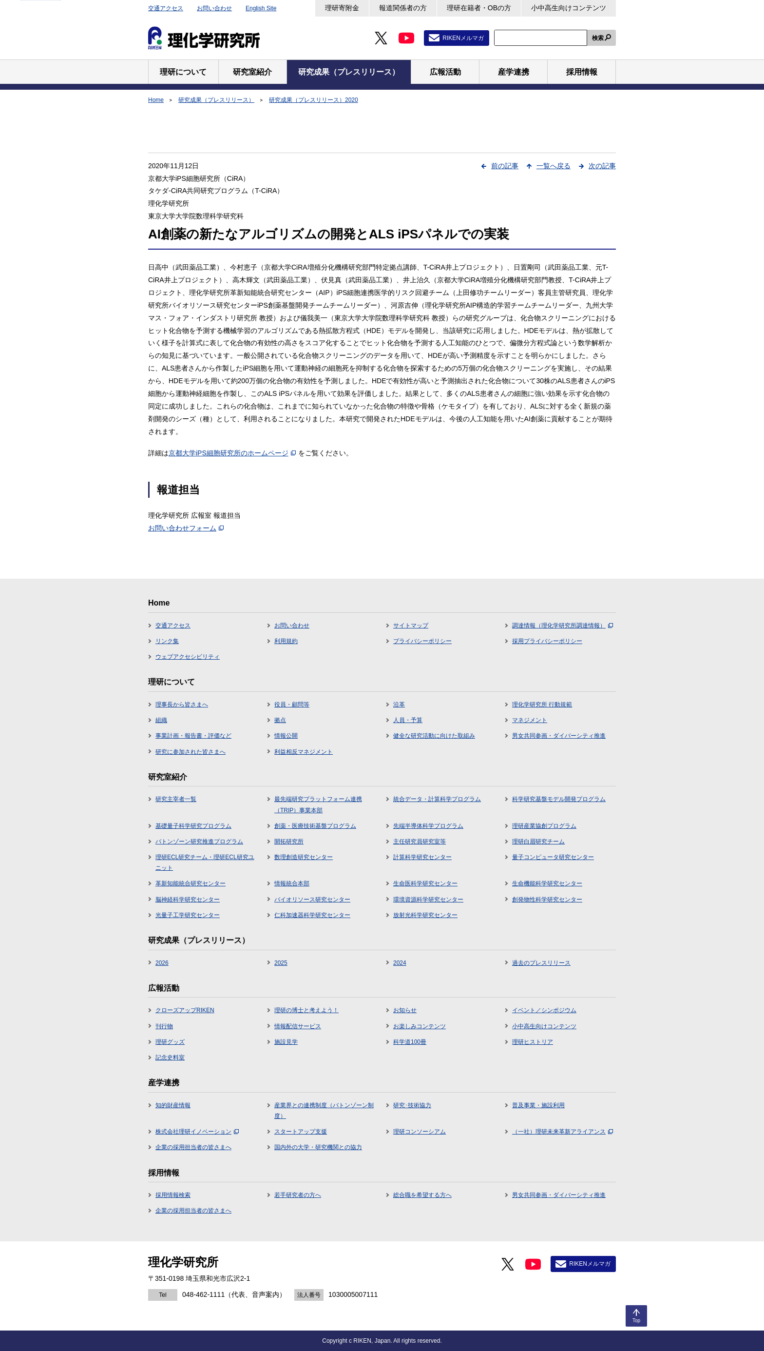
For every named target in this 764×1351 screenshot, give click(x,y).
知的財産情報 (173, 1105)
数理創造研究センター (303, 857)
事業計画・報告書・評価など (193, 735)
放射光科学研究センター (425, 915)
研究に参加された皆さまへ (190, 751)
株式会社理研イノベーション (197, 1131)
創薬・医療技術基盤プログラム (315, 825)
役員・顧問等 (291, 704)
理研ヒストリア (532, 1041)
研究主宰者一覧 (175, 799)
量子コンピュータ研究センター (553, 857)
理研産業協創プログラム (544, 825)
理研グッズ (170, 1041)
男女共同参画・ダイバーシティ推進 (559, 735)
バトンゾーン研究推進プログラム (199, 841)
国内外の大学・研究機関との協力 (318, 1147)
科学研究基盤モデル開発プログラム (559, 799)
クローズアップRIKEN (184, 1010)
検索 (598, 38)
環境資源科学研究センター (428, 899)
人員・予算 (407, 720)
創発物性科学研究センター (547, 899)
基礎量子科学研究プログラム (193, 825)
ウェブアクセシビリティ (187, 656)
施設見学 (286, 1041)
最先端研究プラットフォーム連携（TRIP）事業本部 (318, 804)
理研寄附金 (342, 8)
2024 (399, 962)
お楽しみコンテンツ (419, 1026)
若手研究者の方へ (297, 1195)
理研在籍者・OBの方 (479, 8)
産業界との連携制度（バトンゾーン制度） (324, 1110)
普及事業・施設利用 (538, 1105)
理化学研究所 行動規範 (542, 704)
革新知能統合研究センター (190, 883)
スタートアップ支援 (300, 1131)
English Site (261, 8)
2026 (162, 962)
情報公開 (286, 735)
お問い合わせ (214, 8)
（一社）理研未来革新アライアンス (562, 1131)
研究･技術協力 (412, 1105)
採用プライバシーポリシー (547, 641)
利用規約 (286, 641)
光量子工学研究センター (187, 915)
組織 (161, 720)
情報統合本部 (291, 883)
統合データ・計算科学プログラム (437, 799)
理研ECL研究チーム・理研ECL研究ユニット (204, 862)
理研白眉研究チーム (538, 841)
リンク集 (167, 641)
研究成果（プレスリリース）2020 (313, 100)
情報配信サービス (297, 1026)
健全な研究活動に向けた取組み (434, 735)
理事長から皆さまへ (181, 704)
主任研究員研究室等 (419, 841)
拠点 (280, 720)
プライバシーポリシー (422, 641)
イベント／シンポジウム (544, 1010)
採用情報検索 (173, 1195)
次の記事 (602, 166)
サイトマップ (410, 625)
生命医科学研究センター (425, 883)
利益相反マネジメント (303, 751)
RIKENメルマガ (463, 38)
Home (156, 100)
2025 (280, 962)
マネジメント (529, 720)
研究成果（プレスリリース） (216, 100)
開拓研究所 (289, 841)
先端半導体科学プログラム (428, 825)
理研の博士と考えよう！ (306, 1010)
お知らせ (405, 1010)
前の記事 (504, 166)
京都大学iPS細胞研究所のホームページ (232, 453)
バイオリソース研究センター (312, 899)
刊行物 (164, 1026)
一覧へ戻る (553, 166)
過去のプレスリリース (541, 962)
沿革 (399, 704)
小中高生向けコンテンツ (568, 8)
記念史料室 (170, 1057)
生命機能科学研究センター (547, 883)
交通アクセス (165, 8)
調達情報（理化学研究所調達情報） (562, 625)
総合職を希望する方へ (422, 1195)
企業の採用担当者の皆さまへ (193, 1147)
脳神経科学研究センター (187, 899)
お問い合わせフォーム (186, 528)
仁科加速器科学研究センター (312, 915)
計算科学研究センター (422, 857)
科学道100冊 (409, 1041)
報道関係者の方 (403, 8)
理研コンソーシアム (419, 1131)
